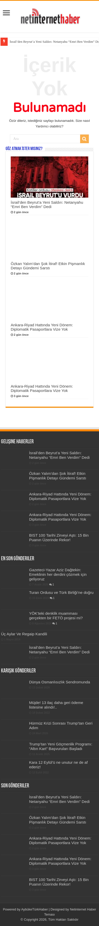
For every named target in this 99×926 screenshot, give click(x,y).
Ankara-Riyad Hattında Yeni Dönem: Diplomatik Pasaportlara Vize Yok (42, 327)
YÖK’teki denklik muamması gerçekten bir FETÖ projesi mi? (56, 615)
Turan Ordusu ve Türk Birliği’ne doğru (61, 592)
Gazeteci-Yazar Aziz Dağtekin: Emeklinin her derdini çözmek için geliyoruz (58, 574)
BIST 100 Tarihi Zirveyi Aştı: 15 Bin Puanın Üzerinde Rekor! (59, 537)
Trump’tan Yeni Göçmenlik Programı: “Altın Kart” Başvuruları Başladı (60, 746)
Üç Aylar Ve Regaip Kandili (24, 634)
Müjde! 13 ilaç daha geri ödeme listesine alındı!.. (56, 704)
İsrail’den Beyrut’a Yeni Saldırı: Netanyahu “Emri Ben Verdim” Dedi (47, 204)
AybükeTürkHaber (34, 909)
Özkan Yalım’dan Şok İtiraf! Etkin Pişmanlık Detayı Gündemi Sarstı (48, 265)
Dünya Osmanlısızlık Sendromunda (59, 682)
